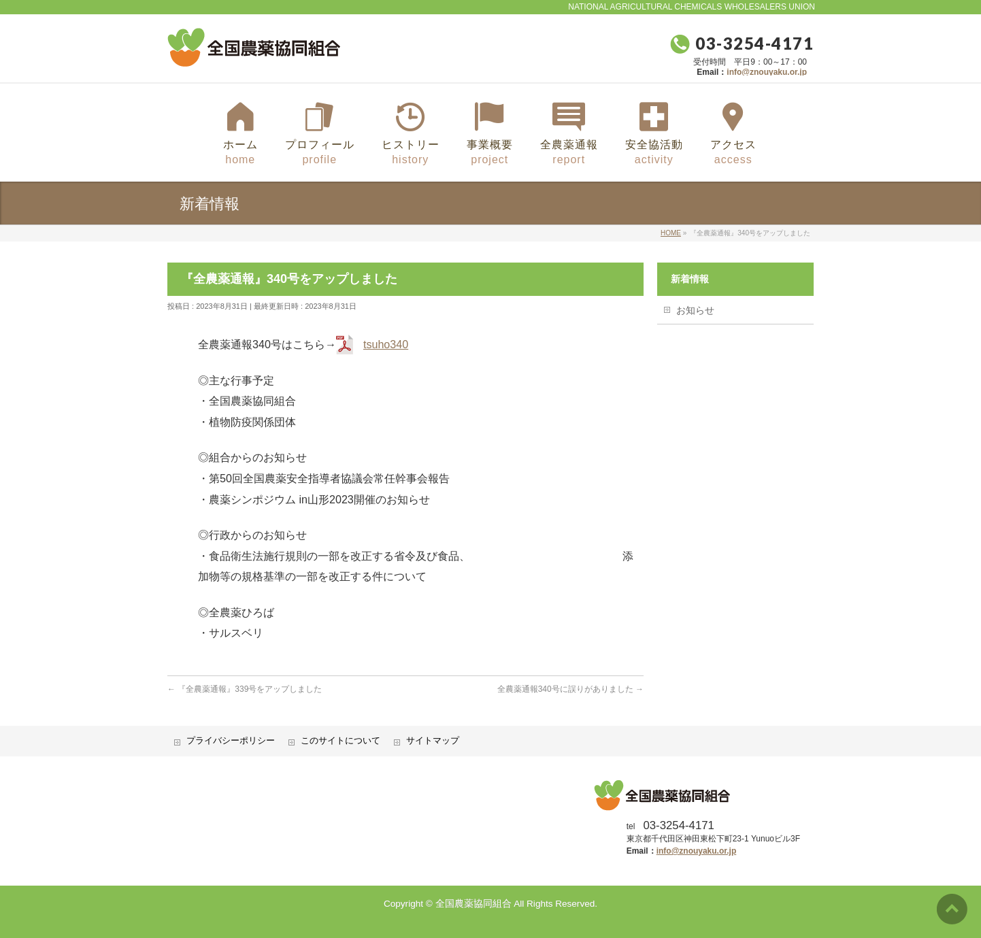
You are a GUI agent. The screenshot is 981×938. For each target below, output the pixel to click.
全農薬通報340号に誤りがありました (570, 689)
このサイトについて (340, 741)
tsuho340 (385, 344)
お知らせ (695, 310)
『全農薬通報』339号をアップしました (244, 689)
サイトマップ (432, 741)
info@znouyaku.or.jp (767, 72)
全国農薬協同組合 (473, 904)
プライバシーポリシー (230, 741)
